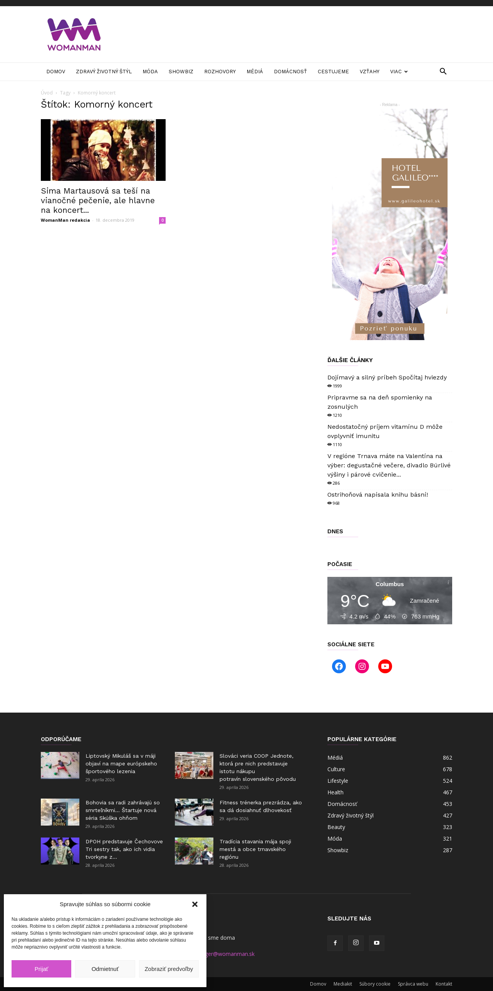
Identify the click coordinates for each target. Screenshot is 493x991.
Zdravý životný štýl (104, 71)
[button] (195, 904)
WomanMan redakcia (65, 220)
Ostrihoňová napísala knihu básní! (377, 494)
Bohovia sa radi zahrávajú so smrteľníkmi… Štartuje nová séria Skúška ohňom (123, 810)
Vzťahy (369, 71)
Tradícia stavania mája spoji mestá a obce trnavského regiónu (255, 849)
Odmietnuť (105, 969)
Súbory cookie (375, 984)
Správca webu (413, 984)
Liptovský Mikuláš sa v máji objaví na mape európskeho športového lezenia (121, 763)
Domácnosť (290, 71)
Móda (150, 71)
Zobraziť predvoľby (168, 969)
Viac (399, 71)
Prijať (42, 969)
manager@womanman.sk (223, 953)
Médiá (254, 71)
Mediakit (343, 984)
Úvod (47, 92)
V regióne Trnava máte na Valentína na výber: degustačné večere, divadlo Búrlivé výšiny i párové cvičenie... (389, 465)
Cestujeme (333, 71)
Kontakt (444, 984)
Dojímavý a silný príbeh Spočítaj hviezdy (387, 377)
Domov (55, 71)
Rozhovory (220, 71)
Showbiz (181, 71)
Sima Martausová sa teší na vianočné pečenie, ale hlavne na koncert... (98, 200)
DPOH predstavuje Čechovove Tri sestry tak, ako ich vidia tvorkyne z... (124, 849)
